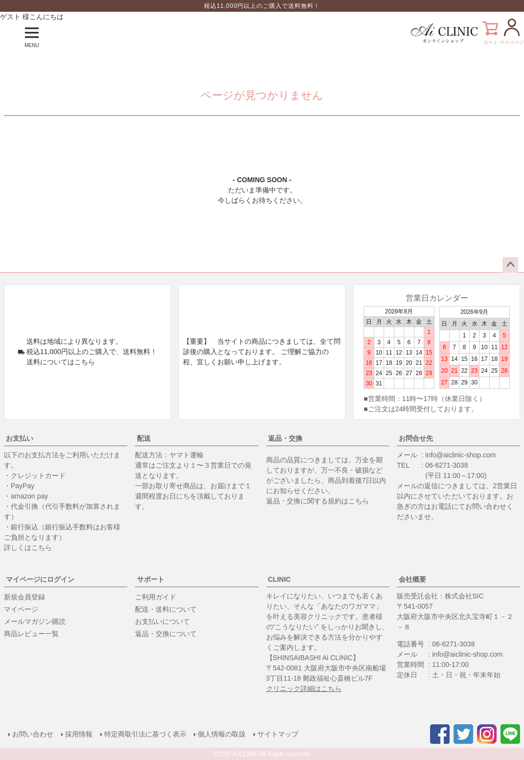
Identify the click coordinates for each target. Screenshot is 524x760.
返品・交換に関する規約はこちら (317, 501)
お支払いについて (162, 621)
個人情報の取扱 (222, 734)
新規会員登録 (24, 597)
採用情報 (78, 734)
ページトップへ (510, 265)
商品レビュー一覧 (31, 634)
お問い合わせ (32, 734)
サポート (150, 579)
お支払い (19, 438)
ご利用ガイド (155, 597)
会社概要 (412, 579)
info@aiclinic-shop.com (460, 455)
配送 (144, 438)
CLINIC (279, 579)
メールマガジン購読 (35, 621)
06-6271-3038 (446, 465)
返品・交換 (285, 438)
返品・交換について (166, 634)
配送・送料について (166, 609)
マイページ (21, 609)
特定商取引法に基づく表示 (145, 734)
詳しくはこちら (28, 547)
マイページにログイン (40, 579)
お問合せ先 (416, 438)
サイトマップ (277, 734)
